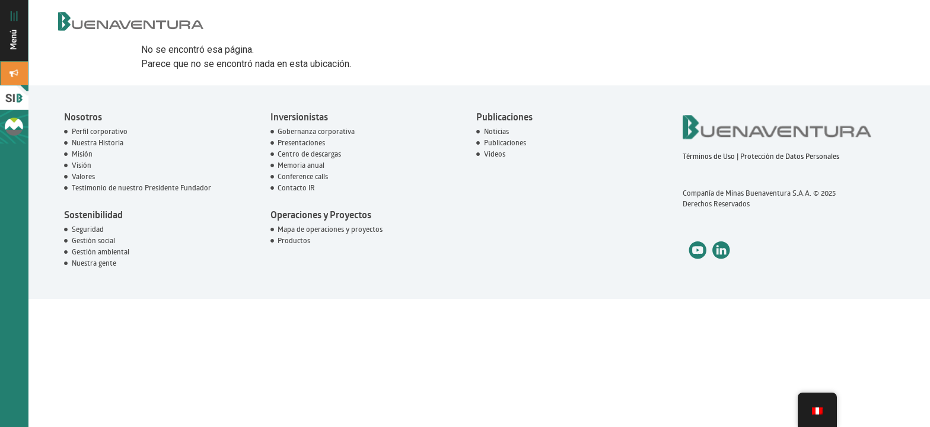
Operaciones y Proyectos (320, 214)
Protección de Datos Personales (789, 156)
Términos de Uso (709, 156)
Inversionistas (299, 116)
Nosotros (83, 116)
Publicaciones (504, 116)
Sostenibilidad (93, 214)
